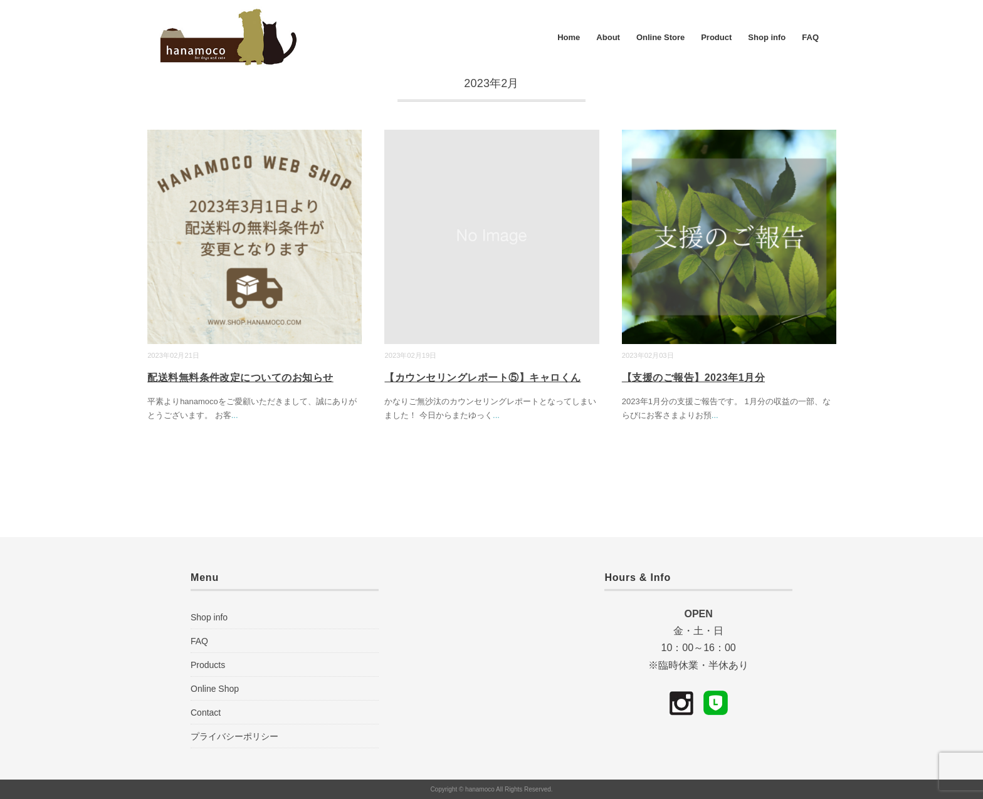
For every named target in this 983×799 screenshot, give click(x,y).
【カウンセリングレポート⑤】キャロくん (482, 377)
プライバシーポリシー (234, 736)
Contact (206, 713)
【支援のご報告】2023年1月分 (693, 377)
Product (716, 37)
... (234, 415)
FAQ (810, 37)
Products (208, 665)
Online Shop (215, 689)
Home (568, 37)
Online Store (660, 37)
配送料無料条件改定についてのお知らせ (240, 377)
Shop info (767, 37)
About (608, 37)
